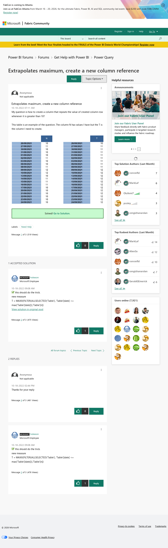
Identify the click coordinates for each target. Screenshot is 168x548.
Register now (147, 44)
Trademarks (160, 526)
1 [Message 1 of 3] (21, 234)
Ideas (84, 23)
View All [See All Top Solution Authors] (120, 220)
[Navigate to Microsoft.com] (11, 23)
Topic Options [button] (93, 78)
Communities (99, 23)
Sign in (130, 31)
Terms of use (145, 526)
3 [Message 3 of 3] (21, 400)
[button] (74, 78)
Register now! (10, 12)
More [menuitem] (125, 23)
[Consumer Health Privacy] (42, 537)
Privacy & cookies (126, 526)
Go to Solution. (61, 213)
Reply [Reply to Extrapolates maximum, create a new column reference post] (96, 245)
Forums (56, 23)
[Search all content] (125, 38)
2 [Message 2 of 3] (21, 319)
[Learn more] (125, 139)
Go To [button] (152, 31)
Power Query (104, 57)
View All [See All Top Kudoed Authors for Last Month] (120, 288)
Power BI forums (20, 57)
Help (141, 31)
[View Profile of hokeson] (34, 277)
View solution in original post (27, 309)
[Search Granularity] (71, 38)
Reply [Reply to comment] (96, 330)
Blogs (114, 23)
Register (118, 31)
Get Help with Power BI (71, 57)
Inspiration (71, 23)
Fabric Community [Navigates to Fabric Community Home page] (37, 23)
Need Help (26, 227)
